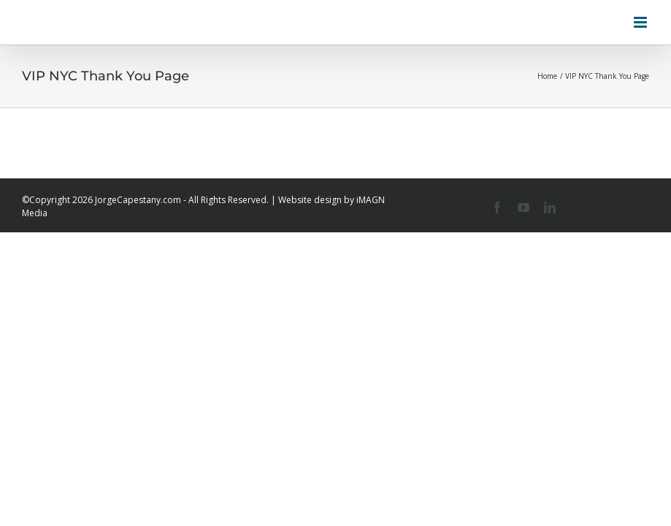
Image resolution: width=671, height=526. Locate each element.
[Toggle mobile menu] (641, 22)
